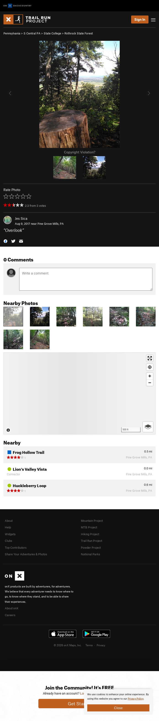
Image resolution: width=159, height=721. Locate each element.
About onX (12, 608)
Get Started (79, 703)
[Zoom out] (149, 382)
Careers (10, 615)
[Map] (79, 393)
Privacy (101, 645)
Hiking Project (90, 534)
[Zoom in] (149, 376)
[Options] (148, 427)
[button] (5, 240)
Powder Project (91, 547)
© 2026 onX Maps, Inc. (68, 645)
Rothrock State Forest (78, 33)
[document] (118, 701)
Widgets (10, 534)
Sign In (139, 19)
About (9, 520)
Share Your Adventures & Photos (26, 554)
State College (52, 33)
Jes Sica (21, 218)
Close (118, 708)
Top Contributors (15, 547)
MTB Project (89, 527)
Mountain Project (92, 520)
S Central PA (32, 33)
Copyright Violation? (79, 152)
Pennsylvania (11, 33)
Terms (89, 645)
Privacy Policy (135, 698)
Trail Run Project (91, 541)
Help (8, 527)
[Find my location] (149, 367)
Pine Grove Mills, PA (50, 223)
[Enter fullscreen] (149, 358)
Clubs (8, 541)
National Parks (90, 554)
